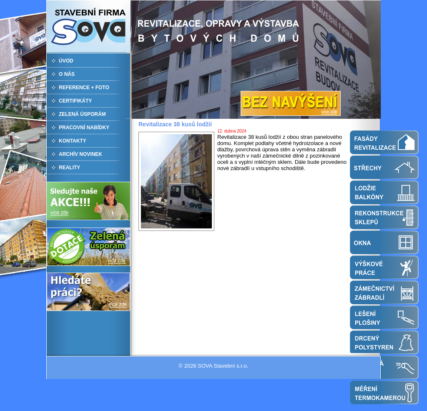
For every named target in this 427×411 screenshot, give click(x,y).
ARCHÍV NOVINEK (80, 154)
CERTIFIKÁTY (75, 101)
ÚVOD (66, 61)
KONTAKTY (72, 141)
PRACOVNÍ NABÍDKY (84, 127)
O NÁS (67, 74)
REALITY (69, 167)
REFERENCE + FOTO (84, 87)
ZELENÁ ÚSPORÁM (82, 114)
